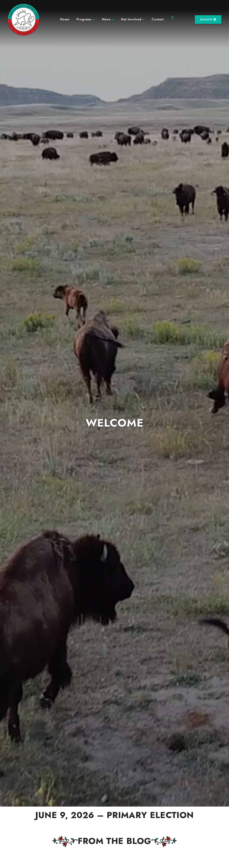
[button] (172, 17)
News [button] (106, 19)
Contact (158, 19)
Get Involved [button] (131, 19)
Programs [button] (84, 19)
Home (64, 19)
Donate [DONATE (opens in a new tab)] (208, 19)
